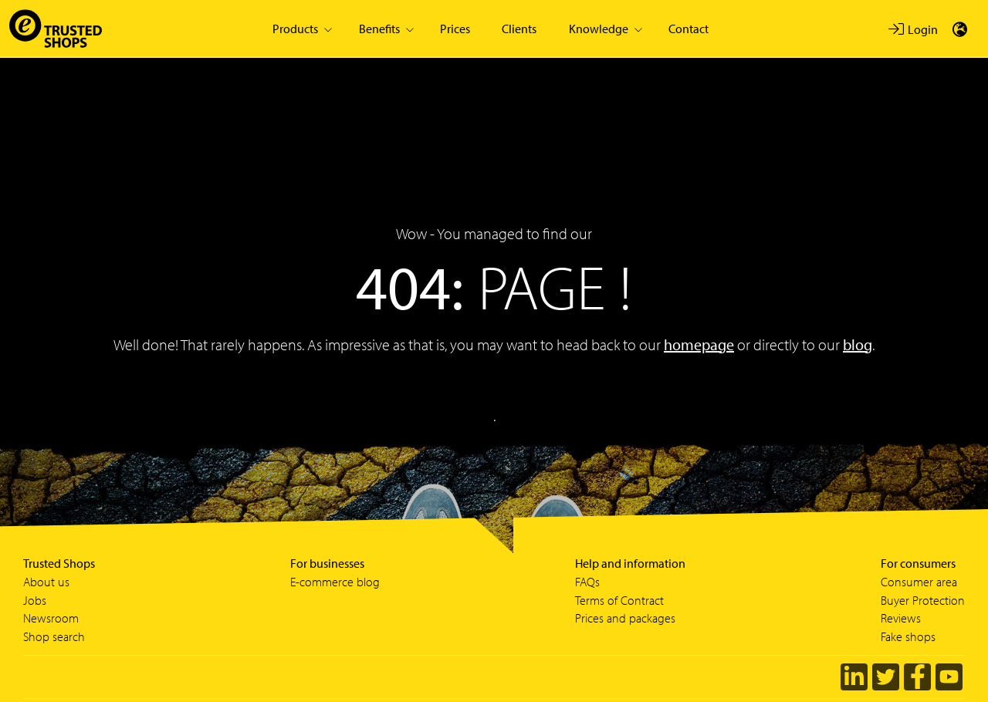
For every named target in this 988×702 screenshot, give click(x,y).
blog (857, 344)
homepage (699, 344)
